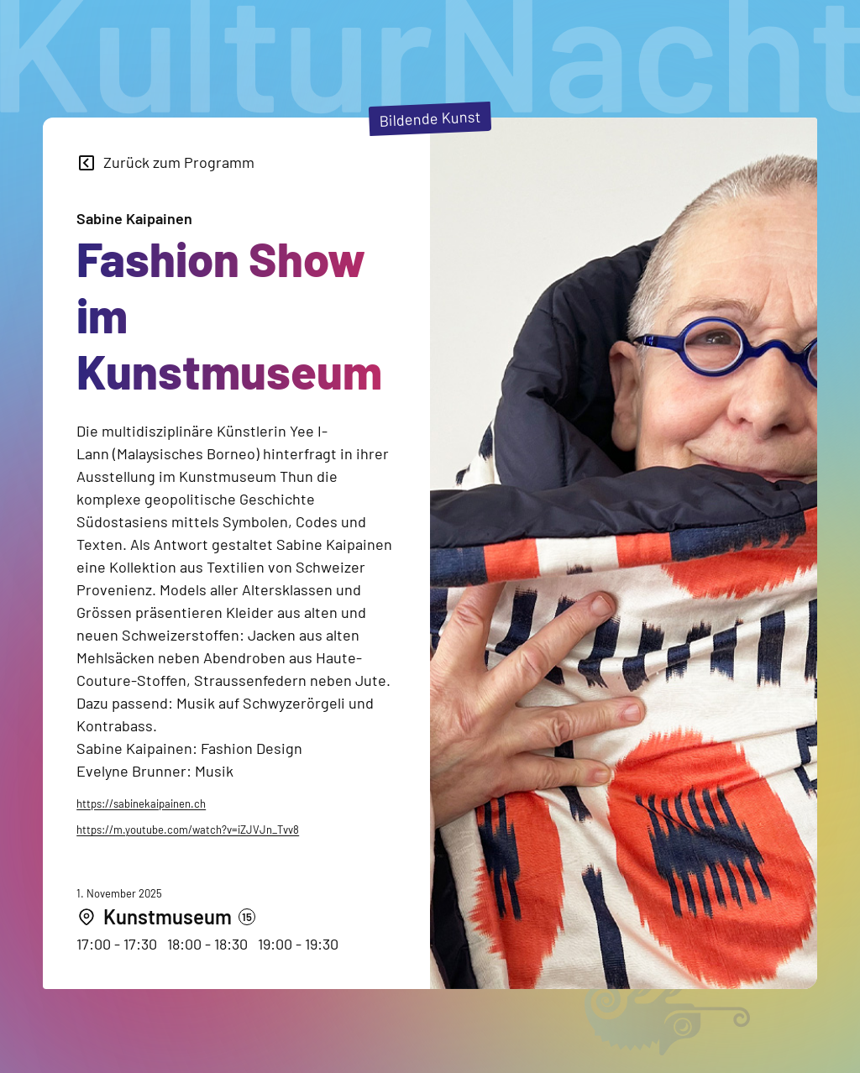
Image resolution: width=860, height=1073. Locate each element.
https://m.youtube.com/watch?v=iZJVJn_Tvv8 (187, 829)
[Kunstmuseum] (165, 917)
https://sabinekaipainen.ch (141, 803)
